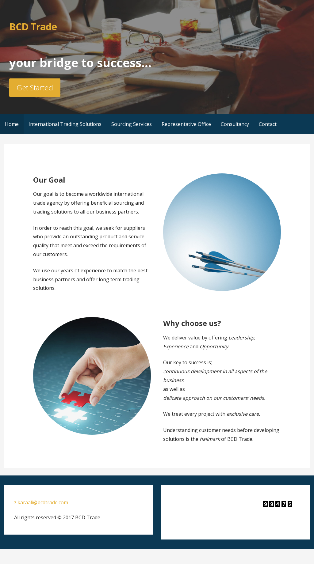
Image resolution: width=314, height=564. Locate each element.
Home (12, 124)
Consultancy (235, 124)
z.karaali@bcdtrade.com (41, 502)
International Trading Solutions (65, 124)
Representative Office (186, 124)
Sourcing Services (131, 124)
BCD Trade (32, 26)
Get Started (35, 87)
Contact (268, 124)
